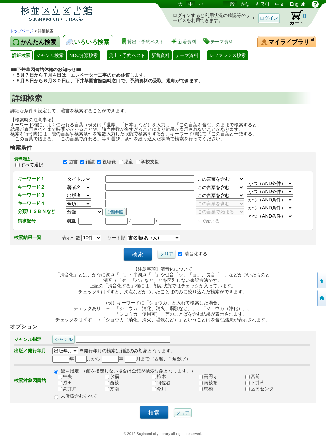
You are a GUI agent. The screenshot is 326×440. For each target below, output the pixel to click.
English (297, 4)
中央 (62, 376)
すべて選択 (32, 164)
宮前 (250, 376)
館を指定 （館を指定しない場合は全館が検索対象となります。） (128, 370)
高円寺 (205, 376)
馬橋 (203, 389)
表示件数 (81, 237)
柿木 (156, 376)
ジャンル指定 (27, 339)
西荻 (109, 383)
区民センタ (257, 389)
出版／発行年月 (30, 350)
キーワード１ (31, 178)
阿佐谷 (158, 383)
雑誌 (90, 161)
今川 (156, 389)
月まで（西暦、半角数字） (158, 358)
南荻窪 (205, 383)
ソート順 (143, 237)
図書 (73, 161)
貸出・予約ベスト (127, 55)
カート (295, 17)
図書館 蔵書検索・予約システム (78, 14)
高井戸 (64, 389)
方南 (109, 389)
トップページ (21, 31)
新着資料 (160, 55)
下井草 (252, 383)
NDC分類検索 (83, 55)
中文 (279, 4)
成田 (62, 383)
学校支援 (150, 161)
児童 (128, 161)
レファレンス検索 (227, 55)
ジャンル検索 (50, 55)
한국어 (262, 4)
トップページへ (321, 298)
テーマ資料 (186, 55)
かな (245, 4)
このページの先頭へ (321, 280)
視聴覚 (109, 161)
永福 (109, 376)
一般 (230, 4)
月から (87, 358)
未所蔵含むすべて (79, 396)
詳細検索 (21, 55)
